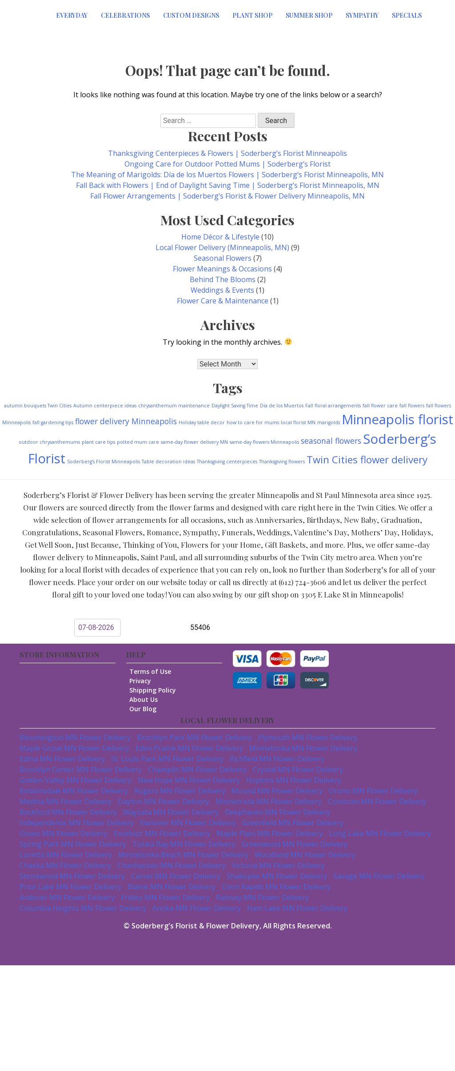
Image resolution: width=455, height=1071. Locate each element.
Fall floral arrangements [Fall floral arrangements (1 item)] (333, 405)
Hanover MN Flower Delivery (188, 823)
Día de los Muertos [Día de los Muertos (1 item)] (281, 405)
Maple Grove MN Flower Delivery (74, 748)
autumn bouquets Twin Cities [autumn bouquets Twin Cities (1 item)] (38, 405)
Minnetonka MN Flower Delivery (303, 748)
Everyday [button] (72, 15)
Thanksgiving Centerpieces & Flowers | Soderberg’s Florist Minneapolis (227, 153)
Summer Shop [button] (309, 15)
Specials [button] (407, 15)
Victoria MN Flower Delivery (278, 865)
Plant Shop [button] (252, 15)
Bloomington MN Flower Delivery (75, 737)
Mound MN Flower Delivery (277, 791)
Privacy (144, 681)
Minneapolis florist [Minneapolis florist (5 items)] (397, 419)
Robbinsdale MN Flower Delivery (74, 791)
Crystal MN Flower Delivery (298, 769)
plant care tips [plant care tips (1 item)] (98, 442)
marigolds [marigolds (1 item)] (328, 422)
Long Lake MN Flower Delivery (380, 833)
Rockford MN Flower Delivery (68, 812)
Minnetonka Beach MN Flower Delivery (183, 855)
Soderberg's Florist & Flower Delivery (195, 926)
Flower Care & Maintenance (222, 301)
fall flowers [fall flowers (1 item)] (411, 405)
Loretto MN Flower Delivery (66, 855)
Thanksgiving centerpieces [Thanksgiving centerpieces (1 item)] (227, 461)
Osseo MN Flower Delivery (64, 833)
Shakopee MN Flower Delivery (277, 876)
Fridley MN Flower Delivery (165, 897)
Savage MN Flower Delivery (378, 876)
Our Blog (146, 709)
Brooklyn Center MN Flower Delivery (81, 769)
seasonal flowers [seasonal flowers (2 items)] (331, 440)
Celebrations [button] (125, 15)
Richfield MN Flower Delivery (277, 759)
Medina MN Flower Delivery (66, 801)
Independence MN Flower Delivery (77, 823)
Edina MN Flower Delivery (62, 759)
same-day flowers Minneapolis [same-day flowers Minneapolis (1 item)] (264, 442)
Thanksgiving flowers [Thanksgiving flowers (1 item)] (282, 461)
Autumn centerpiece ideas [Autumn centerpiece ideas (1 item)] (104, 405)
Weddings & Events (222, 290)
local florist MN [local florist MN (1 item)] (298, 422)
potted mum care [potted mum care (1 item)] (138, 442)
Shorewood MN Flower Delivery (72, 876)
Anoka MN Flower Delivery (196, 908)
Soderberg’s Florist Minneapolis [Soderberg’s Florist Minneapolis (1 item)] (103, 461)
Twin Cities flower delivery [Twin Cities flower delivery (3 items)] (367, 459)
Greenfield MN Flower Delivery (292, 823)
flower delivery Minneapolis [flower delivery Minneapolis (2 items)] (126, 421)
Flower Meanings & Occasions (222, 269)
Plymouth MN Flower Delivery (307, 737)
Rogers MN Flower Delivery (179, 791)
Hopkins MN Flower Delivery (293, 780)
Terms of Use (154, 671)
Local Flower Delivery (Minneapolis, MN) (222, 247)
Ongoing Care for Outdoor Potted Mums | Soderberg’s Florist (227, 164)
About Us (147, 699)
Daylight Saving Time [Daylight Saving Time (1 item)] (235, 405)
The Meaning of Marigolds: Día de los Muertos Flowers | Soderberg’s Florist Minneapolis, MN (227, 174)
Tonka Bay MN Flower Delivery (183, 844)
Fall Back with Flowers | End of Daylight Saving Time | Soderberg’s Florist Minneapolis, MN (227, 185)
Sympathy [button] (362, 15)
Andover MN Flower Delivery (67, 897)
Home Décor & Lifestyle (220, 237)
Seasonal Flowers (222, 258)
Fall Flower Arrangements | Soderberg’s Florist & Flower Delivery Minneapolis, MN (227, 196)
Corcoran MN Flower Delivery (377, 801)
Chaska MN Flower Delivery (65, 865)
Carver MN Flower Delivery (175, 876)
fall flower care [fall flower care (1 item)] (380, 405)
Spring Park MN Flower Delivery (73, 844)
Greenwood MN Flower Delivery (294, 844)
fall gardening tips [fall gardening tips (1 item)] (52, 422)
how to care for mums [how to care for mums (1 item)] (253, 422)
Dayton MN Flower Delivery (163, 801)
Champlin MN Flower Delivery (197, 769)
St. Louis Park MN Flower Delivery (167, 759)
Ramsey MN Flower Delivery (262, 897)
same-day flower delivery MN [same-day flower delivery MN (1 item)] (194, 442)
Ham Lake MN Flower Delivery (297, 908)
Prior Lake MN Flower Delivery (70, 887)
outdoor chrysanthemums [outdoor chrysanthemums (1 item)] (49, 442)
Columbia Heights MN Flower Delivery (83, 908)
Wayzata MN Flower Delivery (171, 812)
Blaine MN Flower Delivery (172, 887)
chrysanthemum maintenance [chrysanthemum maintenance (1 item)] (174, 405)
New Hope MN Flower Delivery (189, 780)
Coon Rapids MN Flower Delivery (276, 887)
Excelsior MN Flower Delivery (162, 833)
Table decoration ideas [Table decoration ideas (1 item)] (168, 461)
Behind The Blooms (222, 279)
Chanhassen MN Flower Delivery (171, 865)
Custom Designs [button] (191, 15)
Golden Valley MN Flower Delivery (76, 780)
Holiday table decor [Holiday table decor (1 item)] (202, 422)
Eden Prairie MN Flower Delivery (189, 748)
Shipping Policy (156, 690)
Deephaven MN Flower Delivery (277, 812)
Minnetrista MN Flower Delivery (269, 801)
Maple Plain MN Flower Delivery (269, 833)
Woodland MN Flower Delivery (305, 855)
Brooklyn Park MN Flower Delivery (194, 737)
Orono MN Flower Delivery (373, 791)
